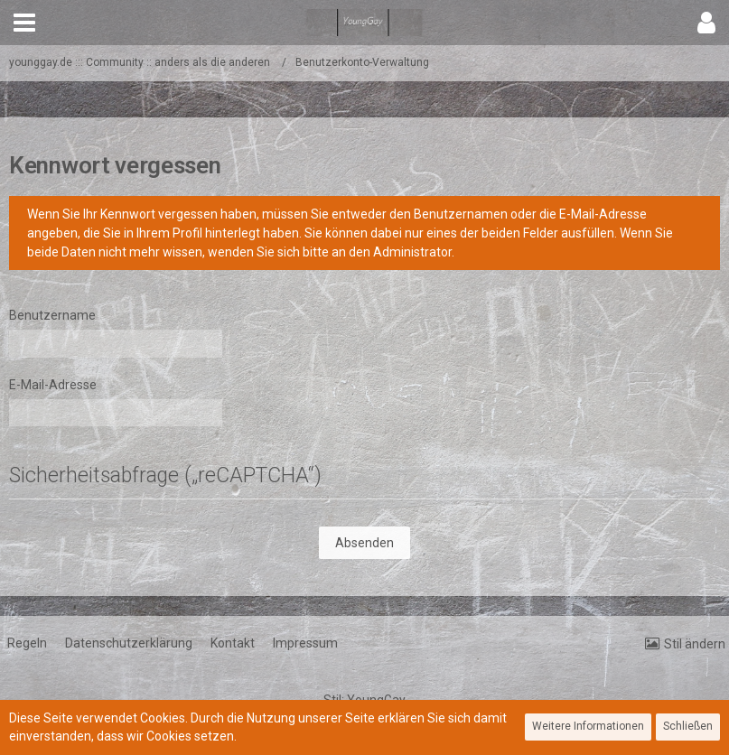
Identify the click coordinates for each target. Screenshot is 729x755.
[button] (24, 22)
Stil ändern (694, 644)
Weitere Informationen (588, 726)
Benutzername (52, 315)
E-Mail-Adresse (53, 385)
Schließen (688, 726)
